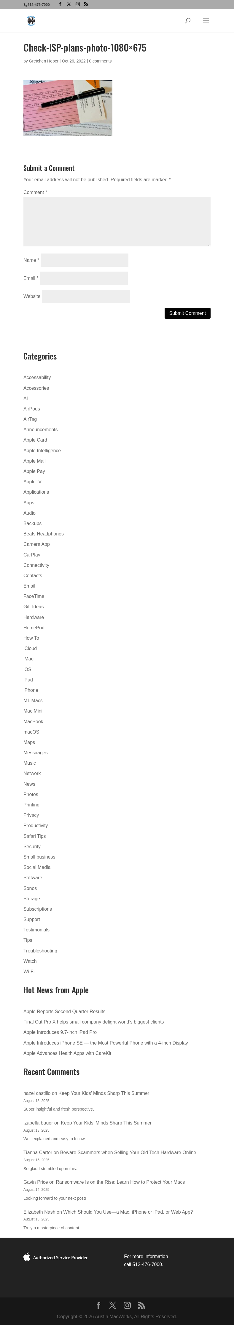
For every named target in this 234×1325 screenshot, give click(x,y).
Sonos (30, 888)
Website (32, 296)
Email (31, 278)
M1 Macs (33, 700)
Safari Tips (34, 836)
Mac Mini (32, 710)
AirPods (31, 408)
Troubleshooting (40, 950)
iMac (28, 658)
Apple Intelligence (42, 450)
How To (31, 638)
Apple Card (35, 439)
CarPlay (31, 554)
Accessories (36, 388)
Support (31, 919)
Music (29, 763)
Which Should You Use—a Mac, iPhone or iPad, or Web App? (128, 1212)
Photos (30, 794)
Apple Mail (34, 460)
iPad (28, 679)
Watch (30, 961)
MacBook (33, 721)
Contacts (32, 575)
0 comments (100, 61)
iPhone (30, 690)
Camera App (36, 544)
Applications (36, 492)
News (29, 784)
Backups (32, 523)
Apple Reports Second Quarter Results (64, 1011)
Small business (39, 856)
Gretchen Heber (44, 61)
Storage (31, 898)
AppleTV (32, 481)
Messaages (35, 752)
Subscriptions (37, 909)
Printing (31, 804)
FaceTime (33, 596)
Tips (27, 940)
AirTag (30, 419)
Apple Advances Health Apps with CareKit (67, 1053)
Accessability (37, 377)
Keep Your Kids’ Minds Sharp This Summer (103, 1093)
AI (25, 398)
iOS (27, 669)
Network (32, 773)
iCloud (30, 648)
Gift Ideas (33, 606)
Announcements (40, 429)
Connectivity (36, 565)
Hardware (33, 617)
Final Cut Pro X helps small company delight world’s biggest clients (93, 1021)
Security (32, 846)
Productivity (35, 825)
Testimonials (36, 929)
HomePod (33, 627)
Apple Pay (34, 471)
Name (31, 260)
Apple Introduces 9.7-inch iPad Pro (60, 1032)
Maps (29, 742)
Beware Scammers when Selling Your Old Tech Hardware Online (128, 1152)
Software (32, 877)
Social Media (37, 867)
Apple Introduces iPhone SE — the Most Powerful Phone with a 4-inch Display (105, 1042)
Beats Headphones (43, 533)
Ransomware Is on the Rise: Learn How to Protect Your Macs (120, 1182)
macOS (31, 731)
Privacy (31, 815)
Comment (35, 192)
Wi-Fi (28, 971)
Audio (29, 513)
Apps (28, 502)
